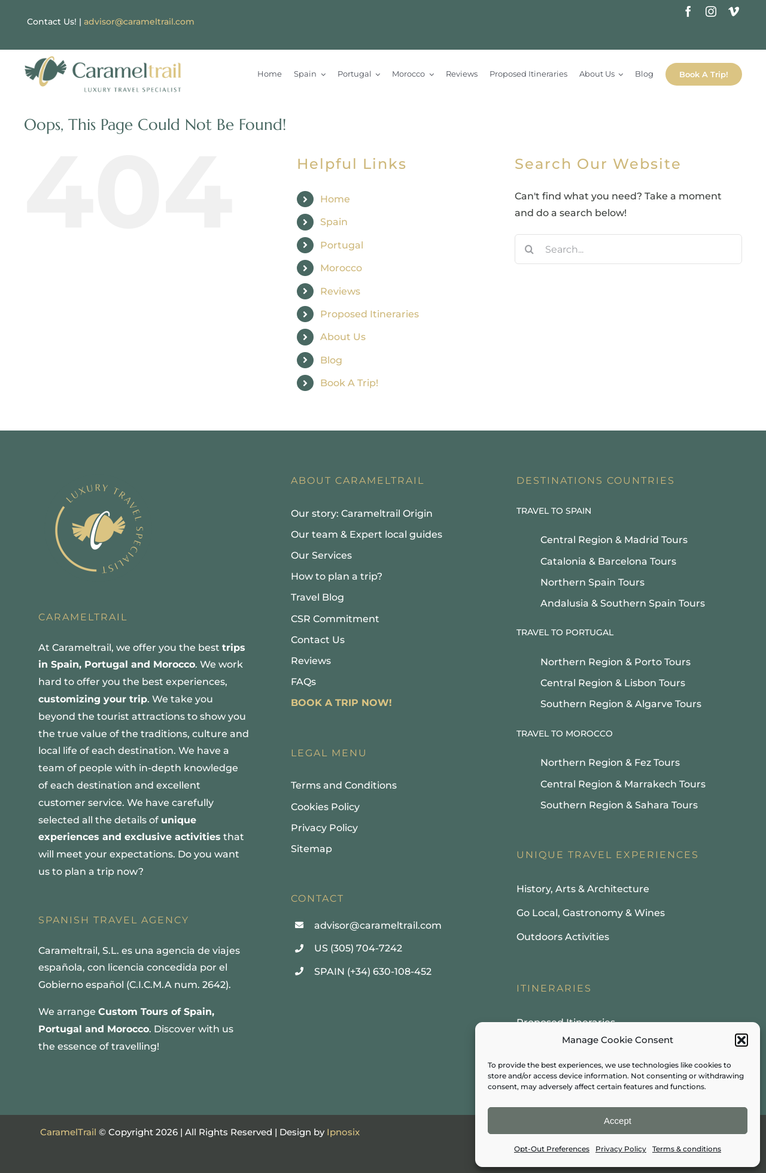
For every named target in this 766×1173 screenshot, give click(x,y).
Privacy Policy (620, 1148)
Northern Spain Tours (592, 582)
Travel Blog (317, 597)
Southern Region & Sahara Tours (619, 805)
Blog (331, 360)
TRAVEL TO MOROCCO (564, 733)
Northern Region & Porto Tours (615, 662)
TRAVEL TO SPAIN (553, 510)
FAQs (303, 681)
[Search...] (628, 249)
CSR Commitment (335, 619)
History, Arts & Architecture (582, 889)
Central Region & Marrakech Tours (623, 784)
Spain (334, 222)
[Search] (530, 249)
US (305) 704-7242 (358, 948)
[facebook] (688, 11)
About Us (343, 336)
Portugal (341, 245)
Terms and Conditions (344, 785)
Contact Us (318, 639)
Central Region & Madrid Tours (614, 539)
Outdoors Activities (562, 936)
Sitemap (311, 848)
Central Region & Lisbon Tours (612, 683)
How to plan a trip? (336, 576)
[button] (741, 1040)
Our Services (321, 555)
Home (335, 199)
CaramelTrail (68, 1132)
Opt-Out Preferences (551, 1148)
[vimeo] (733, 11)
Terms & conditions (686, 1148)
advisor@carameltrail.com (139, 21)
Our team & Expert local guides (366, 534)
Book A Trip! (349, 383)
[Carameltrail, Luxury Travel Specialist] (103, 57)
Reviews (340, 291)
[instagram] (711, 11)
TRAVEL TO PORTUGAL (564, 632)
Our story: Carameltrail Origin (362, 513)
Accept (617, 1121)
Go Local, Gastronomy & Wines (590, 913)
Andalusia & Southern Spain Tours (622, 603)
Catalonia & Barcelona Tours (608, 561)
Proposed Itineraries (369, 314)
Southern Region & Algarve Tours (620, 704)
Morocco (341, 268)
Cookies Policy (325, 807)
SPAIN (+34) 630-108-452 (372, 971)
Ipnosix (343, 1132)
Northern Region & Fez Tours (610, 762)
